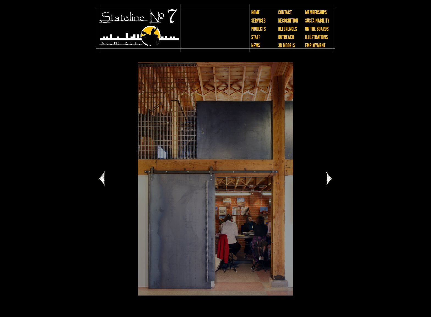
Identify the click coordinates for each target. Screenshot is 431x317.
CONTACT (285, 12)
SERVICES (258, 20)
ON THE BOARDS (317, 29)
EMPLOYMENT (315, 45)
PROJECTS (258, 29)
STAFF (255, 37)
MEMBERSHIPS (316, 12)
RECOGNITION (288, 20)
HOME (255, 12)
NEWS (255, 45)
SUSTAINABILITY (317, 20)
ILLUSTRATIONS (316, 37)
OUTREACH (286, 37)
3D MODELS (286, 45)
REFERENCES (287, 29)
